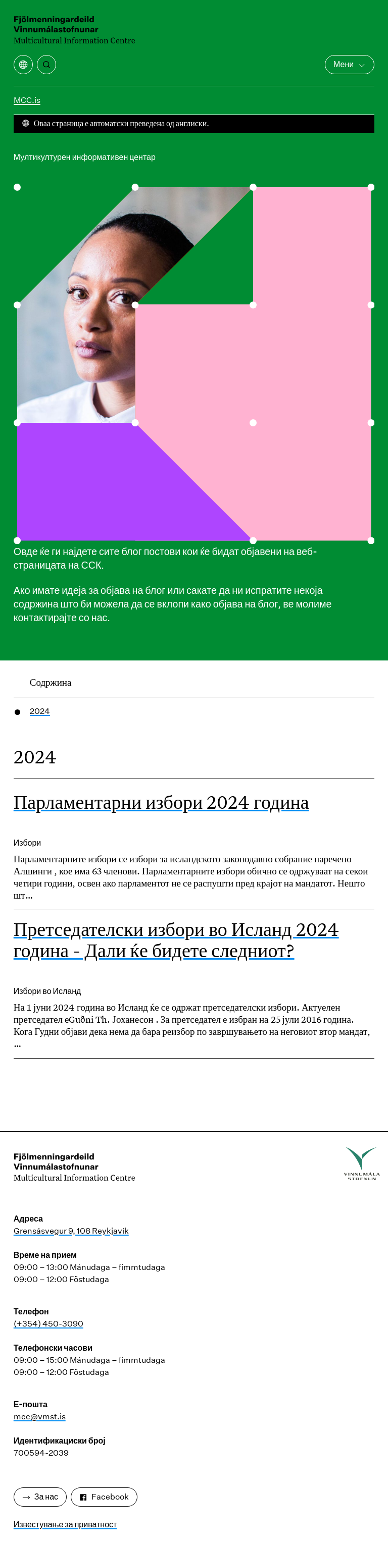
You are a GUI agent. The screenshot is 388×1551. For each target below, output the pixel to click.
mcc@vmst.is (40, 1416)
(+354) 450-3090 (48, 1323)
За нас (40, 1497)
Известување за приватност (65, 1524)
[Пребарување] (46, 64)
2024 (40, 711)
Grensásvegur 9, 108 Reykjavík (71, 1231)
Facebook (104, 1497)
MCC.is (27, 100)
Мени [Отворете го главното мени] (349, 64)
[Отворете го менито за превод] (23, 64)
